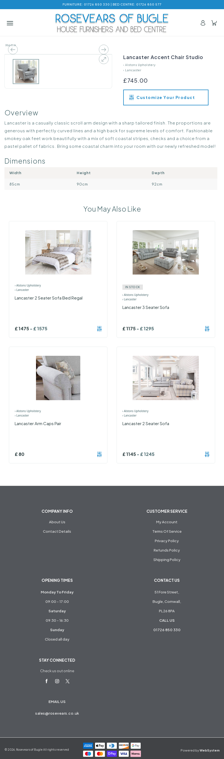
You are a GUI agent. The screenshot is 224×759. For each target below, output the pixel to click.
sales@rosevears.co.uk (57, 713)
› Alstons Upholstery (139, 65)
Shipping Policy (167, 559)
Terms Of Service (167, 531)
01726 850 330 (167, 630)
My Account (166, 522)
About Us (57, 522)
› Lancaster (132, 70)
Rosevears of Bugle (29, 749)
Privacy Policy (167, 541)
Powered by (200, 750)
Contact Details (57, 531)
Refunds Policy (167, 550)
